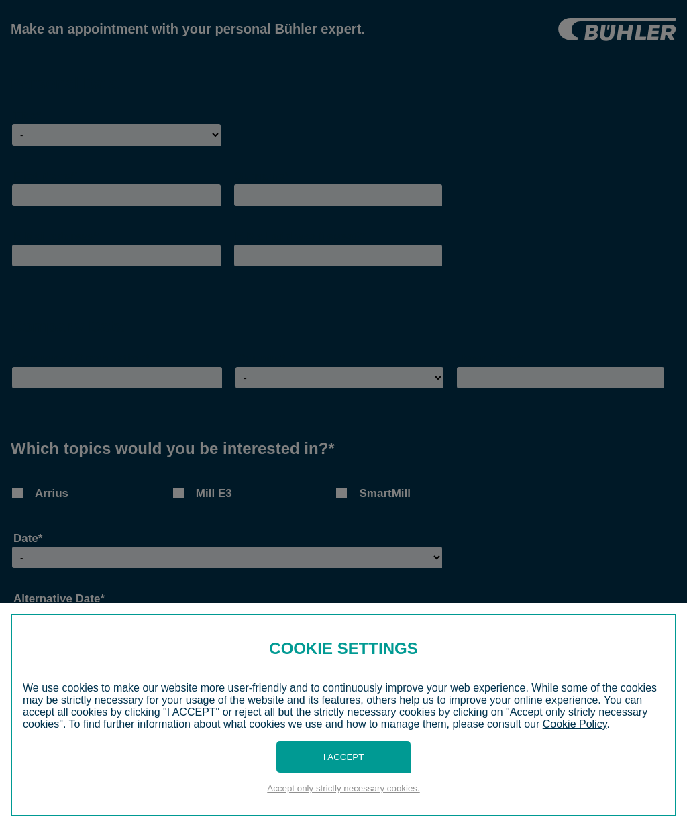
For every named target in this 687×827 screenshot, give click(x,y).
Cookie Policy (575, 724)
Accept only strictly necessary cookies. (343, 788)
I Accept (343, 757)
